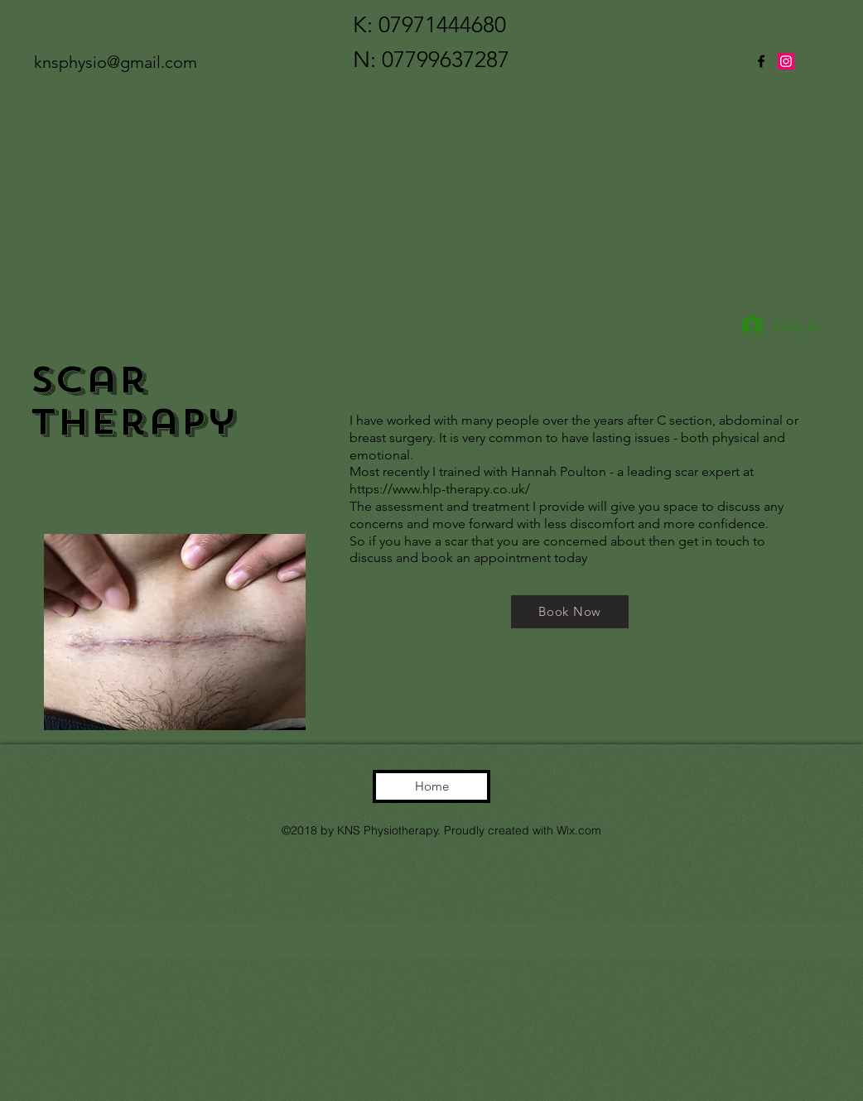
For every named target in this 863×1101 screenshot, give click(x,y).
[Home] (431, 786)
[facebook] (761, 61)
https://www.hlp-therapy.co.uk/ (440, 489)
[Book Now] (570, 611)
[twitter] (786, 61)
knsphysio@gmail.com (115, 62)
